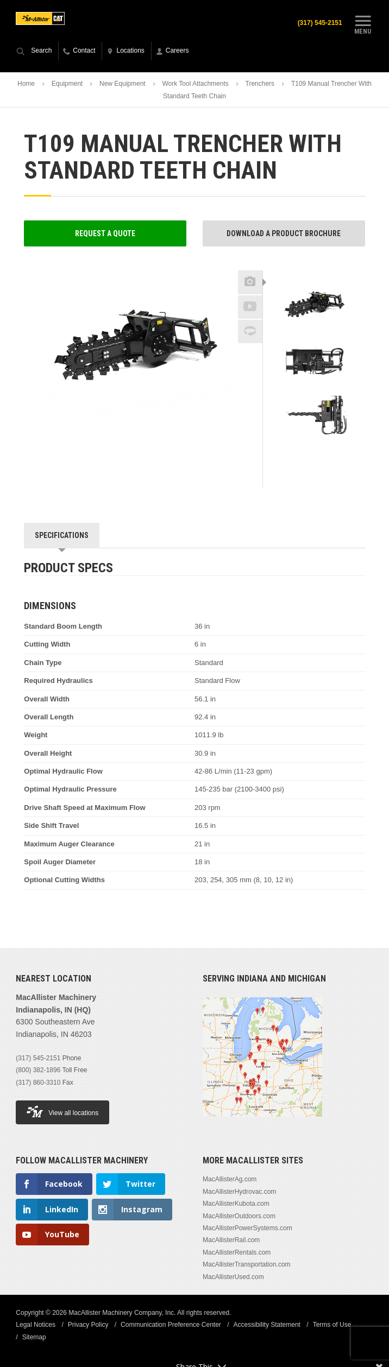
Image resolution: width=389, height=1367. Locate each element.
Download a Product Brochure (284, 233)
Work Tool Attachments (195, 83)
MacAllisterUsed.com (233, 1277)
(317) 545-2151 (320, 23)
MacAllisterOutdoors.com (239, 1216)
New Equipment (122, 83)
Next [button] (331, 451)
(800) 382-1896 (38, 1070)
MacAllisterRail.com (231, 1240)
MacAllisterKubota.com (236, 1203)
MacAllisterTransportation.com (247, 1264)
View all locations (62, 1111)
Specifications (62, 535)
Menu (363, 23)
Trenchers (260, 83)
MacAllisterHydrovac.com (239, 1191)
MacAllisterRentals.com (237, 1252)
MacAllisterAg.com (229, 1179)
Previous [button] (314, 267)
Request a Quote (105, 233)
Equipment (67, 83)
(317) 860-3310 (38, 1082)
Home (26, 83)
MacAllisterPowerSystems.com (247, 1228)
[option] (314, 304)
